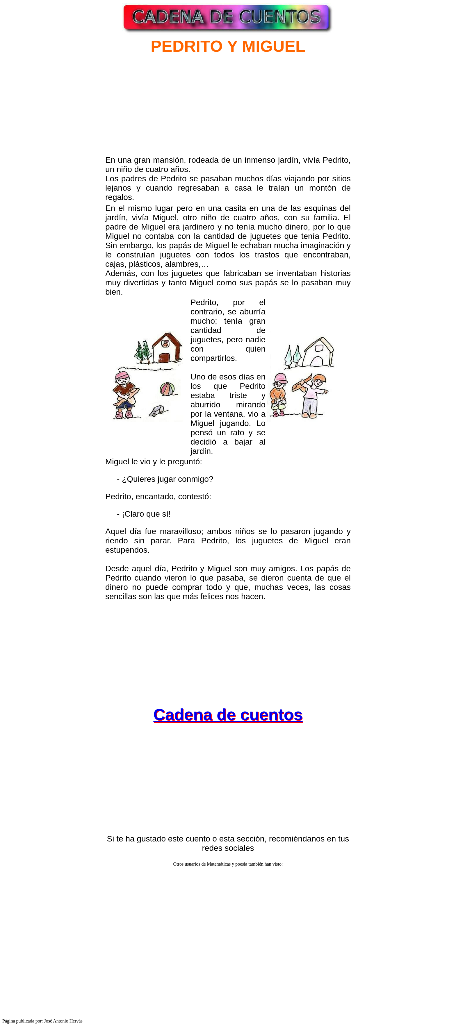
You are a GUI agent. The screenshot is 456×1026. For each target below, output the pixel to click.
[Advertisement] (161, 111)
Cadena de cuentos (227, 714)
